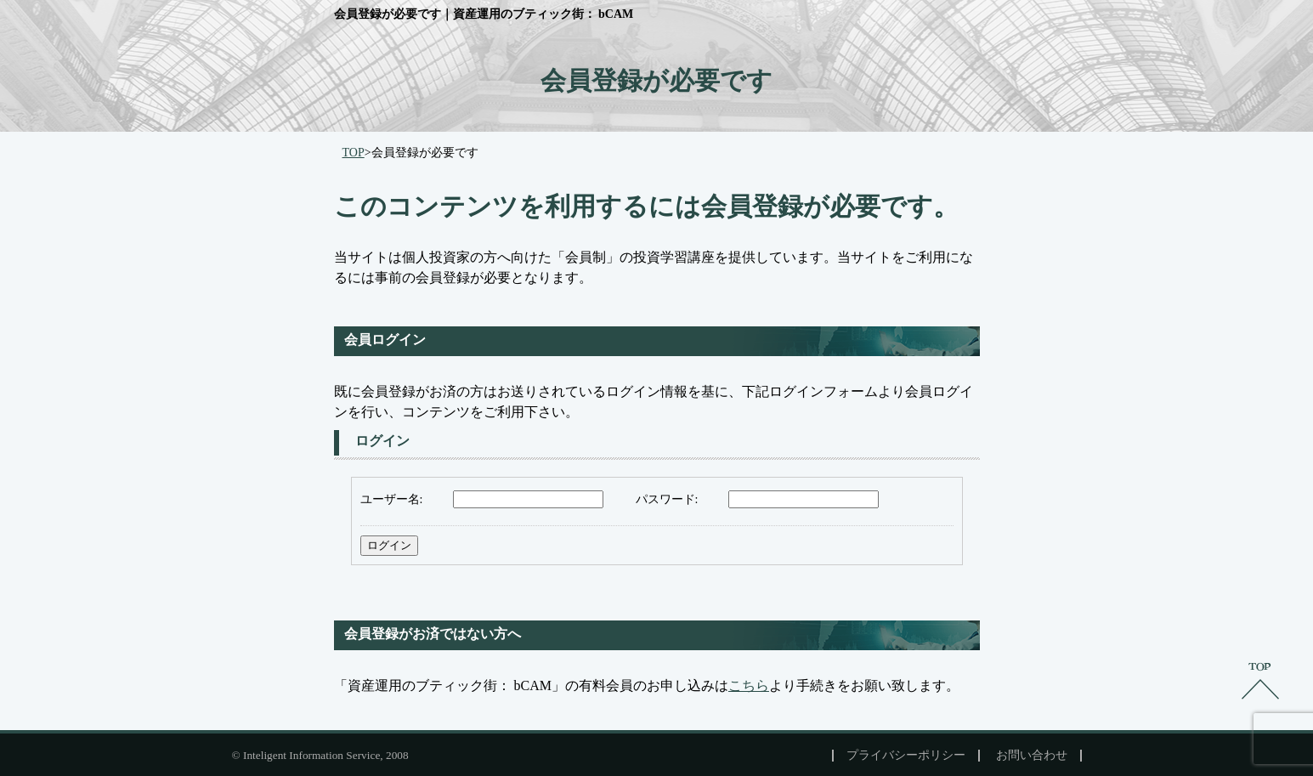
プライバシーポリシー (905, 756)
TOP (353, 152)
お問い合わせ (1031, 756)
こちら (748, 685)
